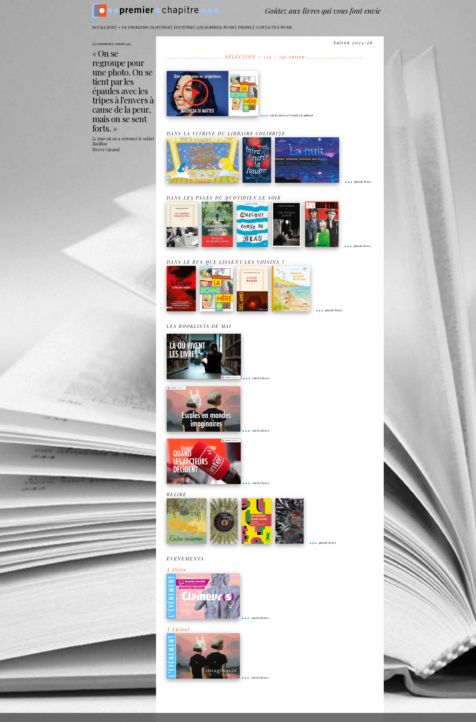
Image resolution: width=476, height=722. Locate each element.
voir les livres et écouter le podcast (286, 115)
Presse (245, 27)
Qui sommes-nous (215, 27)
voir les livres (256, 378)
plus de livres (358, 181)
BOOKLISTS (103, 27)
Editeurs (183, 27)
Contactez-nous (274, 27)
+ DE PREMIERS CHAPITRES (144, 27)
